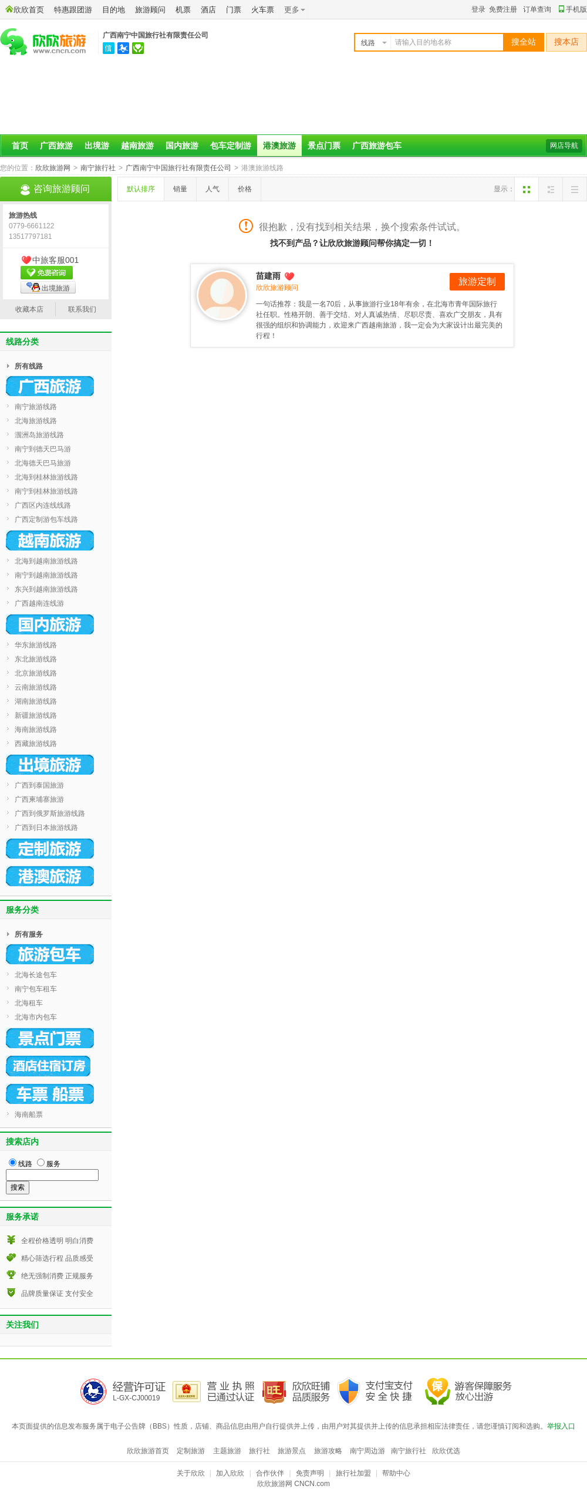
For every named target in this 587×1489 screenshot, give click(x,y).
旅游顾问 (150, 9)
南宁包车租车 (36, 989)
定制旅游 (191, 1451)
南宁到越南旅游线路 (46, 575)
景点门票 (324, 145)
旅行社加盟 (353, 1473)
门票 (233, 9)
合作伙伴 (270, 1473)
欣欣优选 (446, 1451)
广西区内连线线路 (43, 505)
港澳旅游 (279, 145)
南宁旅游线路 (36, 407)
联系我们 (82, 309)
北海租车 (29, 1003)
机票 (183, 9)
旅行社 (259, 1451)
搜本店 (566, 42)
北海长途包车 (36, 975)
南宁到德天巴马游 (43, 449)
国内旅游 (182, 145)
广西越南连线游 (39, 603)
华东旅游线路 (36, 645)
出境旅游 (48, 287)
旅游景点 (292, 1451)
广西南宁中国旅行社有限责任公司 (155, 35)
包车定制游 (230, 145)
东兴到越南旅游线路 (46, 589)
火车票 (262, 9)
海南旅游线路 (36, 729)
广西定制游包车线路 (46, 519)
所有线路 (29, 366)
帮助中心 (396, 1473)
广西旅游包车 (377, 145)
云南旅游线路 (36, 687)
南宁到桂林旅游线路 (46, 491)
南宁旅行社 (98, 168)
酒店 (208, 9)
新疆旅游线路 (36, 715)
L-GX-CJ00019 (136, 1398)
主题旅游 (227, 1451)
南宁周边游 (367, 1451)
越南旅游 (137, 145)
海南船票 (29, 1114)
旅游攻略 (328, 1451)
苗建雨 (275, 276)
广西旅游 (56, 145)
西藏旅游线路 (36, 744)
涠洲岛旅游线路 (39, 435)
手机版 (573, 9)
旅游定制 (477, 281)
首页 (20, 145)
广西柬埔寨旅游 (39, 799)
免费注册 (503, 9)
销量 (180, 189)
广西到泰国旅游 (39, 785)
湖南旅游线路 (36, 701)
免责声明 (310, 1473)
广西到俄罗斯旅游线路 (50, 813)
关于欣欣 (191, 1473)
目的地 (113, 9)
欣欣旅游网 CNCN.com (293, 1484)
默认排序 (141, 189)
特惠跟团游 (73, 9)
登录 (478, 9)
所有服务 (29, 934)
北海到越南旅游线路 (46, 561)
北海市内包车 (36, 1017)
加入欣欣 (230, 1473)
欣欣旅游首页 (148, 1451)
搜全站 (523, 42)
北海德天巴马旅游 (43, 463)
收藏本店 (29, 309)
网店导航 (564, 145)
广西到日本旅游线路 (46, 827)
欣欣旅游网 (52, 168)
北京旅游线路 (36, 673)
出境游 (97, 145)
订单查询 (537, 9)
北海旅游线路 (36, 421)
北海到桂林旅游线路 (46, 477)
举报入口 (561, 1426)
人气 (212, 189)
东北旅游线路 (36, 659)
